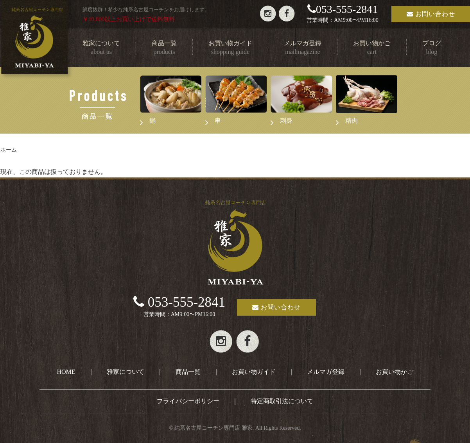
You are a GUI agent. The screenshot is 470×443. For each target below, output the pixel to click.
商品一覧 (188, 371)
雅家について (125, 371)
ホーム (8, 150)
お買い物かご (394, 371)
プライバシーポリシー (188, 401)
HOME (66, 371)
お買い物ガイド (254, 371)
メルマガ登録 (325, 371)
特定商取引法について (282, 401)
